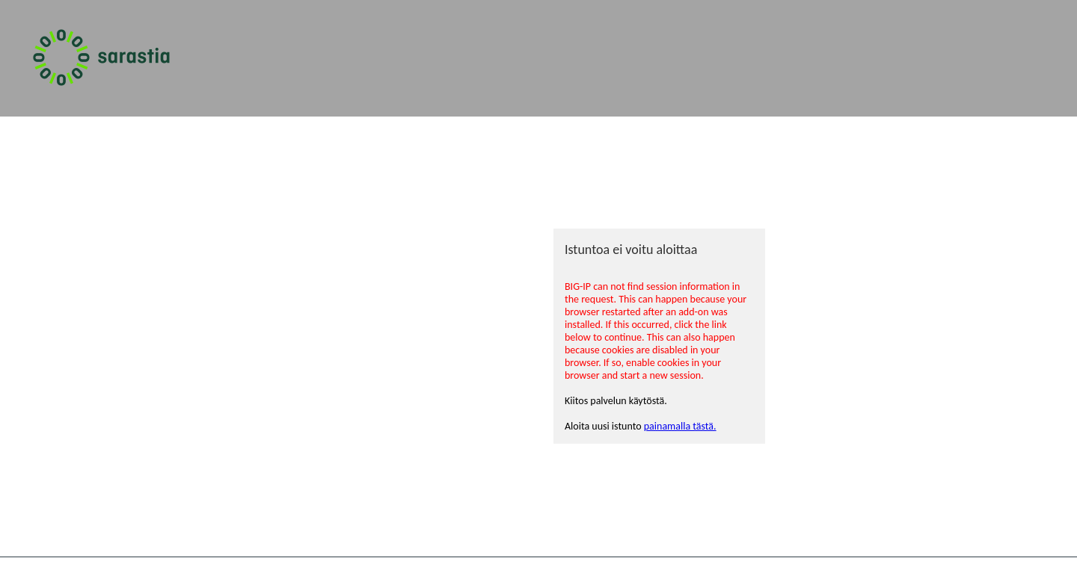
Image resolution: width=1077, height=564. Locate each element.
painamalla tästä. (680, 426)
